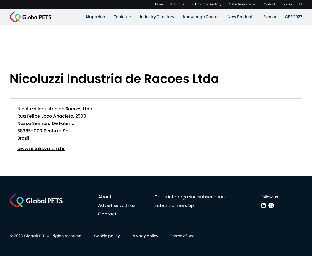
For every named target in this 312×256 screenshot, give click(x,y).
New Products (241, 17)
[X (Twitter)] (271, 205)
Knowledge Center (201, 17)
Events (269, 17)
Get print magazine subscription (189, 197)
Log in (287, 4)
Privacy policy (145, 236)
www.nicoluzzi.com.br (41, 148)
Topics (120, 17)
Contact (269, 4)
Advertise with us (242, 4)
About (105, 197)
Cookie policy (107, 236)
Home (158, 4)
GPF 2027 (293, 17)
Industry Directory (157, 17)
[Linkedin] (263, 205)
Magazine (95, 17)
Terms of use (182, 236)
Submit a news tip (174, 205)
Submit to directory (206, 4)
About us (177, 4)
